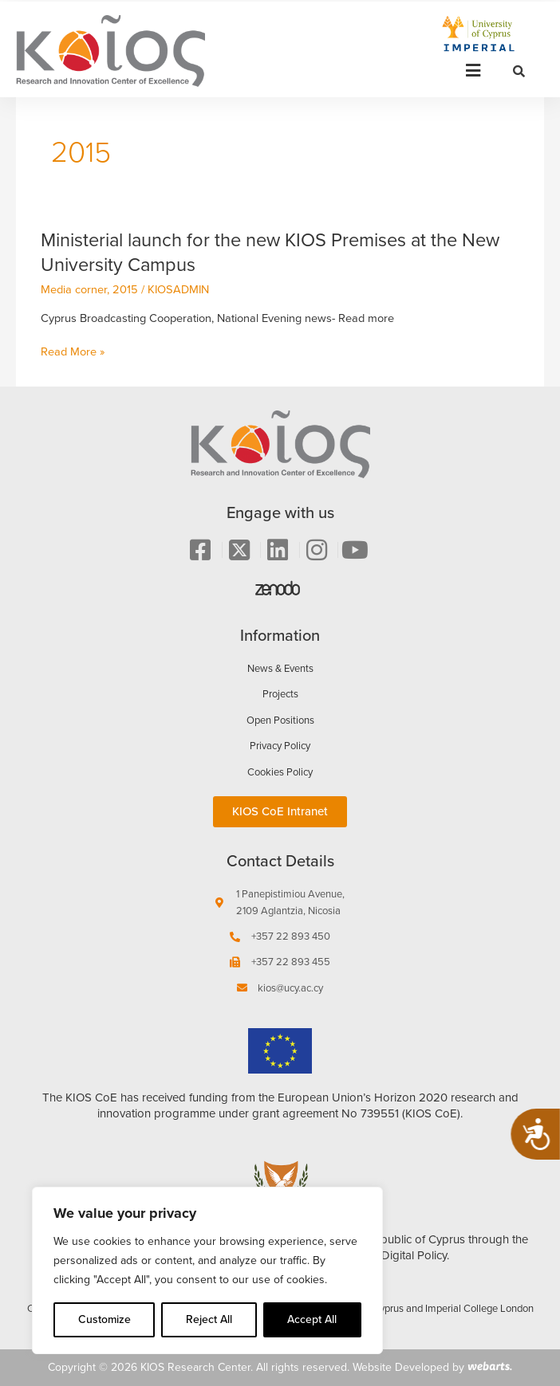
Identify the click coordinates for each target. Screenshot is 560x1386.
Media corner (74, 289)
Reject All (209, 1319)
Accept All (312, 1319)
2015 (125, 289)
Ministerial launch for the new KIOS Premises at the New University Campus (270, 252)
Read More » (73, 351)
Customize (104, 1319)
